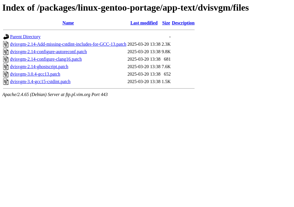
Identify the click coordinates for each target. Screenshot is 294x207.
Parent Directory (25, 36)
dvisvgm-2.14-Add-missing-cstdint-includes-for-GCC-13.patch (68, 44)
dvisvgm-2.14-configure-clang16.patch (46, 59)
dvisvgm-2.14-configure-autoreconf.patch (48, 51)
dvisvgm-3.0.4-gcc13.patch (35, 74)
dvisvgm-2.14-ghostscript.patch (39, 66)
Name (68, 22)
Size (166, 22)
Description (183, 22)
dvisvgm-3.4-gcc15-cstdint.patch (40, 81)
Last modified (144, 22)
